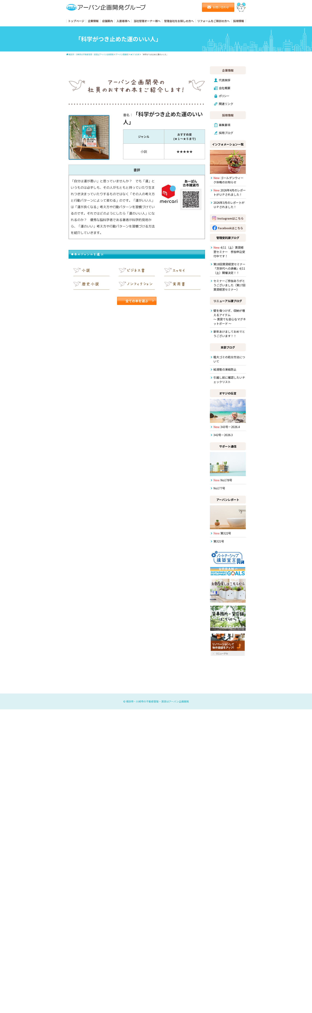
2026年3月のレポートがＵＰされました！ (229, 204)
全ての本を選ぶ (136, 301)
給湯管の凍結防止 (224, 369)
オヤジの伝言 (227, 393)
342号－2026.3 (223, 435)
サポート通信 (227, 446)
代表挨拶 (224, 80)
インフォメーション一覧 (228, 144)
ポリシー (224, 96)
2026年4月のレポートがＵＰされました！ (229, 192)
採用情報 (238, 21)
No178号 (222, 480)
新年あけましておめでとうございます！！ (229, 333)
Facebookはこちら (230, 228)
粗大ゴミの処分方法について (229, 359)
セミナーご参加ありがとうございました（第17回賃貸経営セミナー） (229, 285)
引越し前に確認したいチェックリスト (229, 379)
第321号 (218, 541)
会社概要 (224, 88)
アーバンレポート (227, 499)
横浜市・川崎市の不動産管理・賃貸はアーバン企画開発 (157, 701)
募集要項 (224, 125)
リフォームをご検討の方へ (213, 21)
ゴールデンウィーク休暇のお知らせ (228, 180)
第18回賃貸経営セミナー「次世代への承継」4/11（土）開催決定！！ (229, 268)
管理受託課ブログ (227, 238)
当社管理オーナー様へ (147, 21)
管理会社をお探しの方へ (179, 21)
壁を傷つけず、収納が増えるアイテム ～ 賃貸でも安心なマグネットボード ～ (229, 317)
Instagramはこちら (230, 218)
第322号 (222, 533)
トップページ (76, 21)
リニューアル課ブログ (227, 301)
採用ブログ (226, 133)
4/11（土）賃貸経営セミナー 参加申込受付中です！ (229, 251)
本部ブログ (228, 347)
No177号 (219, 488)
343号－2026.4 (226, 427)
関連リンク (226, 104)
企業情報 (93, 21)
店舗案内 (107, 21)
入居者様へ (123, 21)
